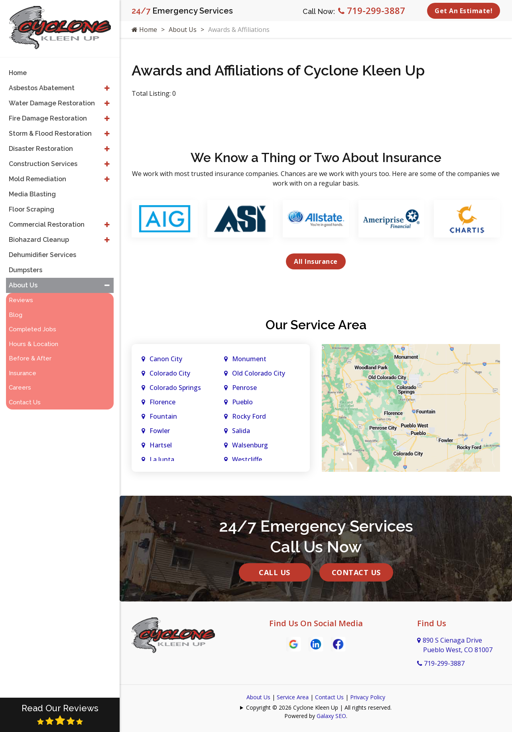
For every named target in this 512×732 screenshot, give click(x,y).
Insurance (22, 373)
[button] (107, 88)
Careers (20, 387)
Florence (162, 402)
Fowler (160, 430)
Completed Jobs (32, 329)
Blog (15, 315)
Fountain (163, 416)
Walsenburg (250, 445)
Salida (241, 430)
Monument (249, 358)
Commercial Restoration (47, 224)
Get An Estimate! (463, 10)
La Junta (162, 459)
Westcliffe (247, 459)
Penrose (244, 387)
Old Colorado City (258, 373)
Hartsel (161, 445)
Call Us (274, 572)
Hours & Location (33, 344)
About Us (183, 29)
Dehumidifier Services (42, 255)
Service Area (293, 697)
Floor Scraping (31, 209)
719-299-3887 (371, 10)
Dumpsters (25, 270)
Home (144, 29)
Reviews (21, 300)
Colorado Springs (175, 387)
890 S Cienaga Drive (454, 645)
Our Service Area (316, 324)
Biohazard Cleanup (39, 239)
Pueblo (242, 402)
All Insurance (316, 261)
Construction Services (43, 164)
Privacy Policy (367, 697)
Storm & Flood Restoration (50, 133)
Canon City (166, 358)
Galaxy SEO (331, 716)
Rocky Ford (249, 416)
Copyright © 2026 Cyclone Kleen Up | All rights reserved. (319, 707)
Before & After (30, 358)
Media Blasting (32, 194)
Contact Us (356, 572)
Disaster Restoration (41, 148)
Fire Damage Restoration (48, 118)
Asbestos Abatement (42, 88)
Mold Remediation (37, 179)
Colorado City (170, 373)
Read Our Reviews (60, 714)
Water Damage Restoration (52, 103)
